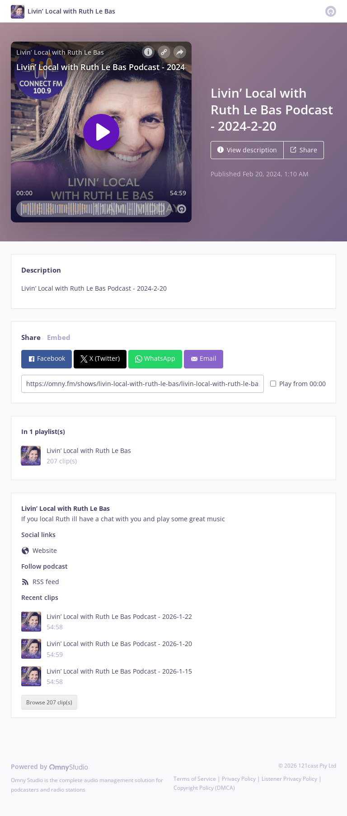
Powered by (49, 766)
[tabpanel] (173, 288)
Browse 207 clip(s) (49, 702)
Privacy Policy (239, 779)
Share (303, 150)
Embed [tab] (58, 337)
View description (247, 150)
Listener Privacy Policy (289, 779)
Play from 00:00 (298, 383)
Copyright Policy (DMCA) (204, 788)
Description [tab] (41, 270)
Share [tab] (31, 337)
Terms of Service (195, 779)
